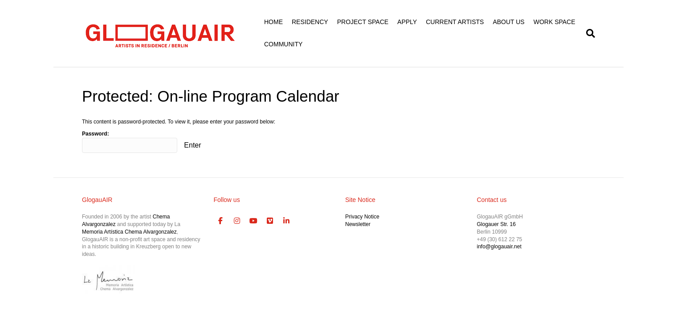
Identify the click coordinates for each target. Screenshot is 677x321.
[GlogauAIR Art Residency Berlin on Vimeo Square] (270, 221)
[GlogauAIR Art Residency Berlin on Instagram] (237, 221)
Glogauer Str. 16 (496, 224)
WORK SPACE (554, 21)
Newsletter (358, 224)
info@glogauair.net (499, 246)
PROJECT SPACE (362, 21)
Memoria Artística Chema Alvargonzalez (129, 232)
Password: (129, 142)
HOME (273, 21)
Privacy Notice (362, 217)
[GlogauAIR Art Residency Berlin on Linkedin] (286, 221)
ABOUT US (508, 21)
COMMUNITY (283, 44)
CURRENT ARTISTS (455, 21)
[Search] (588, 33)
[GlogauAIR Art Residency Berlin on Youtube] (253, 221)
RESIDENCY (310, 21)
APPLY (407, 21)
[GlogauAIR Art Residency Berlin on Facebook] (221, 221)
